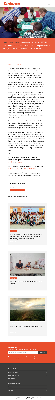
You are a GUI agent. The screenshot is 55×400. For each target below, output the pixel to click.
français (19, 162)
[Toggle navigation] (49, 3)
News (9, 64)
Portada (5, 42)
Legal (26, 398)
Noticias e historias (14, 42)
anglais (10, 162)
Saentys (42, 398)
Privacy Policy (31, 398)
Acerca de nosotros (14, 372)
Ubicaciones (11, 379)
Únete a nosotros (13, 375)
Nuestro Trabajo (13, 369)
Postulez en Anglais (14, 169)
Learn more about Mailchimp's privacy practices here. (33, 358)
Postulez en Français (29, 169)
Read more (13, 242)
